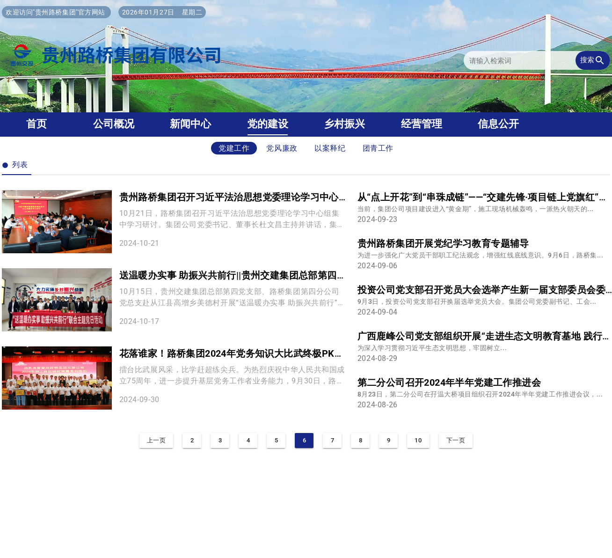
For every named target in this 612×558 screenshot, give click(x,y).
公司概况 (113, 124)
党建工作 (234, 148)
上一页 (156, 440)
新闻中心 (190, 124)
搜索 (592, 60)
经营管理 (421, 124)
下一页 (456, 440)
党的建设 (267, 124)
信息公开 (498, 124)
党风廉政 (282, 148)
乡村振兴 (344, 124)
